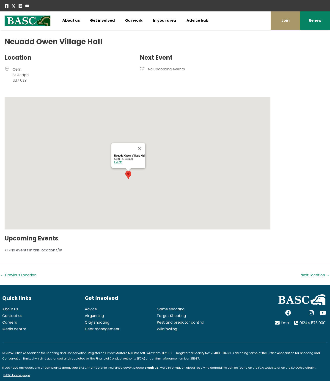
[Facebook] (7, 6)
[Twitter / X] (13, 6)
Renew (315, 20)
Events (118, 162)
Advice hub (197, 20)
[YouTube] (27, 6)
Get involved (102, 20)
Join (285, 20)
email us (151, 368)
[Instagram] (20, 6)
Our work (134, 20)
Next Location (315, 275)
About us (71, 20)
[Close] (139, 148)
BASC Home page (16, 375)
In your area (164, 20)
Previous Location (18, 275)
